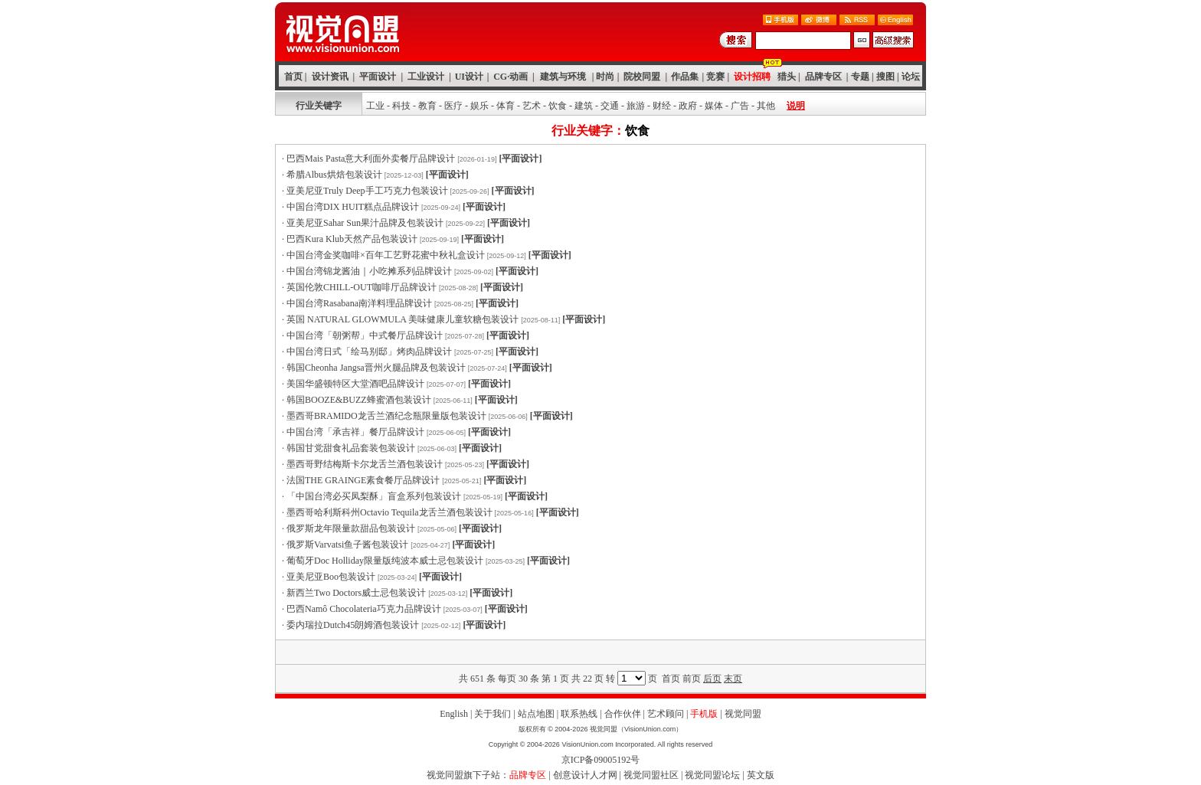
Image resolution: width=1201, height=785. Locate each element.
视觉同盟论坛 (712, 775)
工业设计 (425, 76)
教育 (427, 105)
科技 (401, 105)
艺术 (531, 105)
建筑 (583, 105)
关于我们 (492, 713)
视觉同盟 (743, 713)
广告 (740, 105)
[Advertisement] (600, 652)
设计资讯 (330, 76)
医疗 (453, 105)
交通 (609, 105)
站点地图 (536, 713)
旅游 (636, 105)
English (454, 713)
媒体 (714, 105)
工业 (375, 105)
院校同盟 (641, 76)
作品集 (685, 76)
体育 (505, 105)
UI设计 (469, 76)
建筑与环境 (563, 76)
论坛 (911, 76)
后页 (712, 678)
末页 (733, 678)
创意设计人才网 (585, 775)
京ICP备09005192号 (600, 759)
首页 (293, 76)
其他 (766, 105)
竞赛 (715, 76)
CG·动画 (510, 76)
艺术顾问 (665, 713)
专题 (860, 76)
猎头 (786, 76)
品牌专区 (823, 76)
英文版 (760, 775)
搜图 (885, 76)
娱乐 (479, 105)
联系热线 (579, 713)
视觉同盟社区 (651, 775)
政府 (688, 105)
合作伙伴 (622, 713)
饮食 (557, 105)
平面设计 (377, 76)
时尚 (605, 76)
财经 (662, 105)
